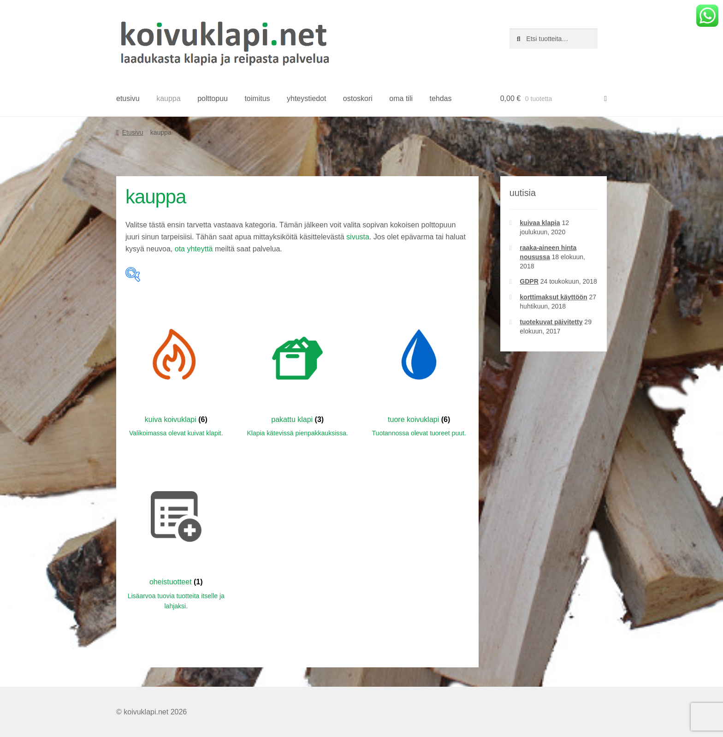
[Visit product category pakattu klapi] (297, 371)
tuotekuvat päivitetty (551, 322)
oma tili (401, 98)
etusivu (128, 98)
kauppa (168, 98)
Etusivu (132, 132)
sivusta (357, 237)
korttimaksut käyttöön (553, 297)
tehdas (440, 98)
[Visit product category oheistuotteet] (176, 539)
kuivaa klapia (540, 222)
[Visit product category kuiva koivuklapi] (176, 371)
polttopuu (212, 98)
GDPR (529, 281)
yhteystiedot (306, 98)
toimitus (257, 98)
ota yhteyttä (194, 249)
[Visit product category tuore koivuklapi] (419, 371)
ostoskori (358, 98)
